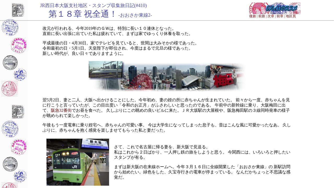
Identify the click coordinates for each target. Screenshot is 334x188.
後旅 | (253, 16)
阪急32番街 (61, 110)
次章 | (271, 16)
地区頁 (291, 16)
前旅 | (262, 16)
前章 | (281, 16)
